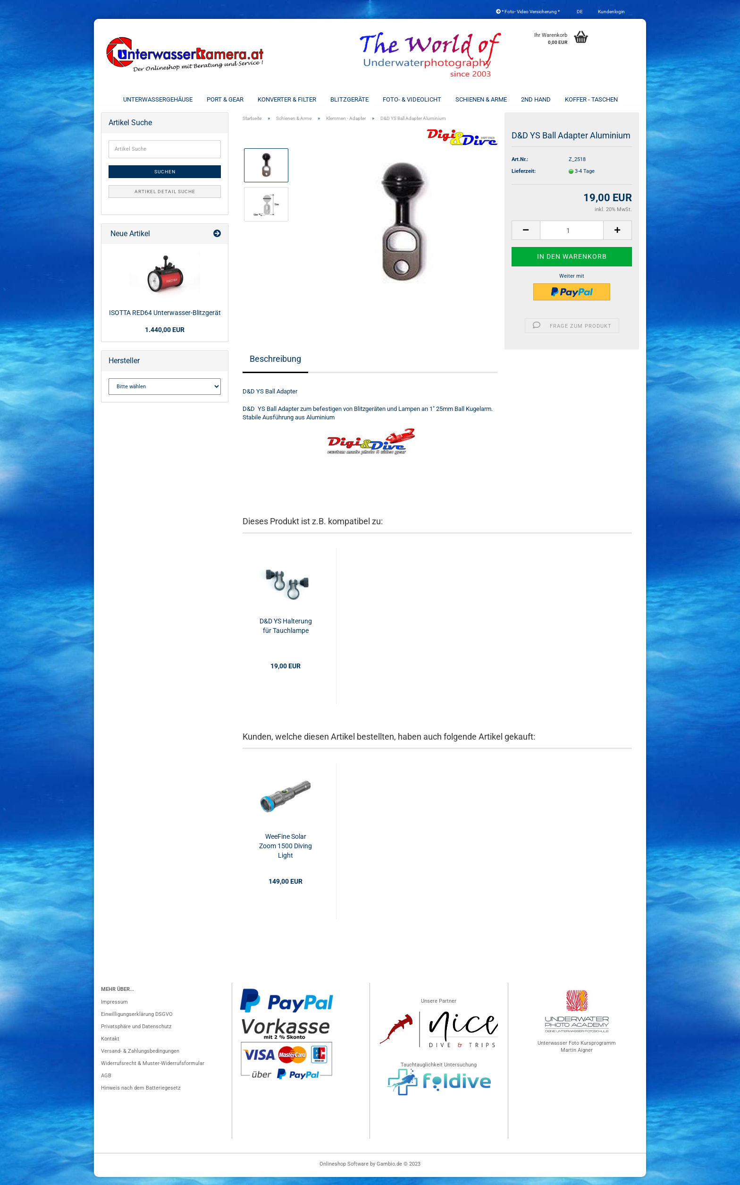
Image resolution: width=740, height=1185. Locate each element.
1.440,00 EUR (165, 337)
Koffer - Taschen (591, 99)
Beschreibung (275, 367)
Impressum (114, 1010)
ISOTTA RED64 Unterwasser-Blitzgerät (165, 320)
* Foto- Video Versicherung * (528, 11)
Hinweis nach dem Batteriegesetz (140, 1096)
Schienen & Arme (481, 99)
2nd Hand (536, 99)
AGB (106, 1084)
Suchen (165, 179)
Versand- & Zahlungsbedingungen (140, 1059)
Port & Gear (225, 99)
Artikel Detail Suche (165, 199)
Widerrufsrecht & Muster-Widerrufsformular (152, 1071)
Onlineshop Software (344, 1172)
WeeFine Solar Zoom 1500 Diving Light (285, 854)
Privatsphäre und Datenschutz (136, 1035)
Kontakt (110, 1047)
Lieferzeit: (524, 179)
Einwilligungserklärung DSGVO (137, 1022)
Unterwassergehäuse (158, 99)
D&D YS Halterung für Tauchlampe (286, 633)
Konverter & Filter (287, 99)
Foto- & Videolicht (412, 99)
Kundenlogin (611, 11)
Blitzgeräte (349, 99)
